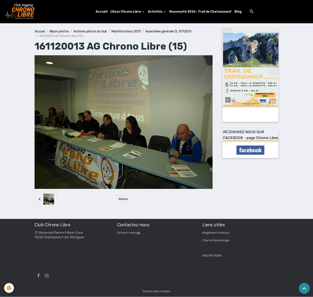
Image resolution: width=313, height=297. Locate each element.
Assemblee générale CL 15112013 (168, 31)
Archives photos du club (90, 31)
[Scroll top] (304, 288)
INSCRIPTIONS (212, 256)
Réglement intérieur (216, 233)
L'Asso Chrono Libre (126, 11)
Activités (155, 11)
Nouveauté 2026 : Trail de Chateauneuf (201, 11)
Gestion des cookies (157, 291)
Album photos (59, 31)
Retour (123, 199)
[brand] (20, 11)
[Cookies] (9, 288)
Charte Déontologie (216, 240)
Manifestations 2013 (126, 31)
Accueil (102, 11)
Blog (238, 11)
